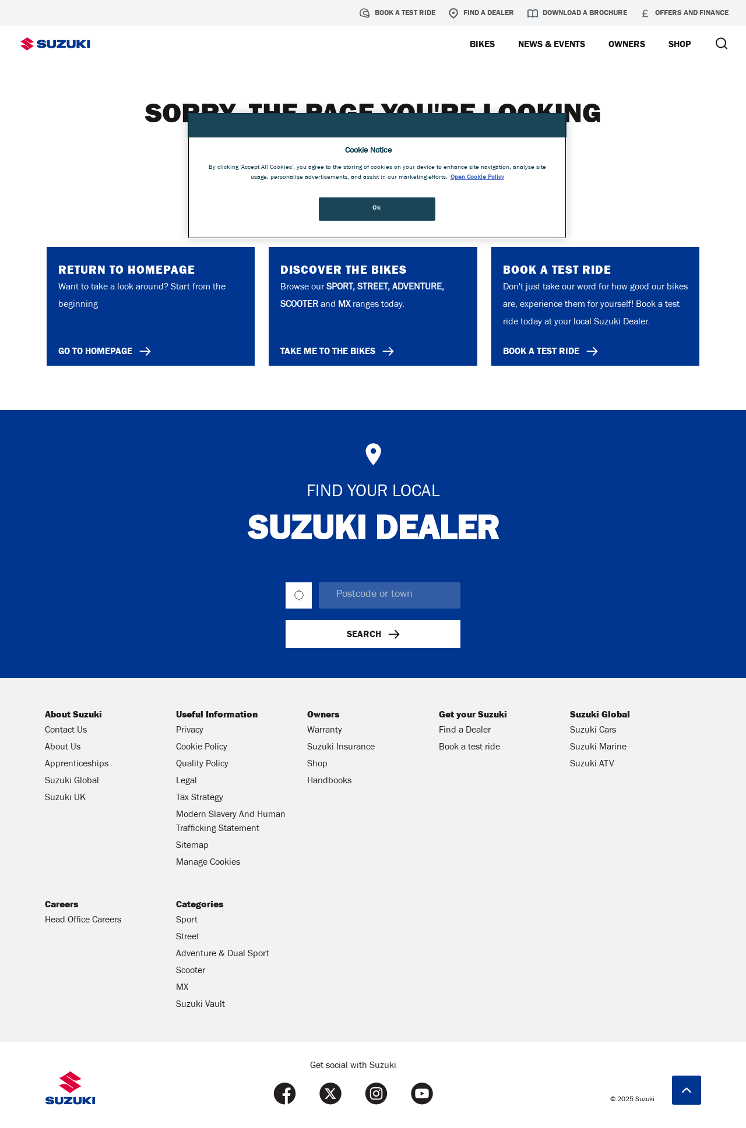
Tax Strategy (199, 798)
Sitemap (192, 846)
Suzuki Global (72, 781)
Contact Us (66, 731)
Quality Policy (202, 764)
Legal (186, 781)
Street (187, 937)
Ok (376, 208)
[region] (377, 176)
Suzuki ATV (592, 764)
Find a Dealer (481, 13)
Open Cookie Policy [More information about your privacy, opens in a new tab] (477, 177)
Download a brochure (577, 13)
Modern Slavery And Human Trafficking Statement (231, 822)
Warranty (324, 731)
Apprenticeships (76, 764)
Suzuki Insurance (341, 747)
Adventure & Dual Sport (222, 954)
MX (182, 988)
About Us (62, 747)
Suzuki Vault (200, 1005)
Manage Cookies (208, 863)
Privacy (189, 731)
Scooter (190, 971)
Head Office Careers (83, 920)
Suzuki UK (65, 798)
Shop (317, 764)
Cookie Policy (201, 747)
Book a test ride (397, 13)
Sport (187, 920)
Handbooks (329, 781)
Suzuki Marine (598, 747)
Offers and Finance (684, 13)
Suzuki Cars (593, 731)
